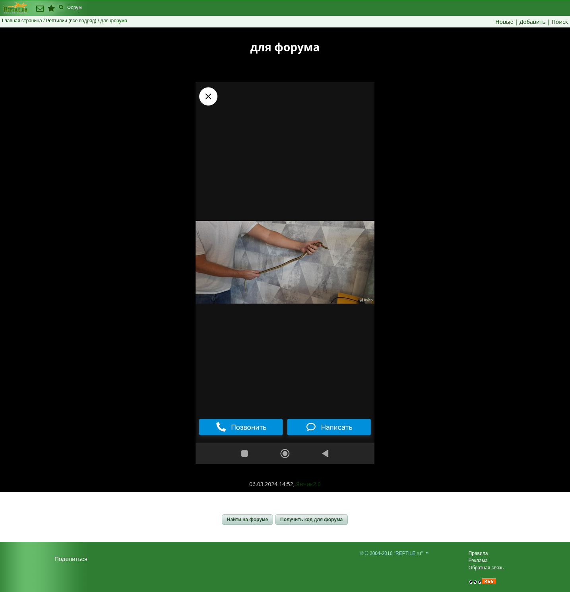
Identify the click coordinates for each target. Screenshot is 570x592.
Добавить (533, 21)
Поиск (560, 21)
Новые (504, 21)
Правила (478, 553)
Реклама (478, 560)
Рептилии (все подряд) (71, 20)
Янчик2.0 (308, 484)
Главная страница (22, 20)
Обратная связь (486, 568)
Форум (74, 7)
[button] (247, 519)
